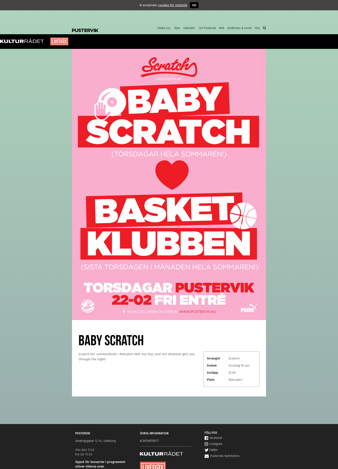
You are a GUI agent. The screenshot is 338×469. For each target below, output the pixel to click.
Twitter (211, 450)
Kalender (189, 28)
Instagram (213, 444)
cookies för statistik (172, 5)
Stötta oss (164, 28)
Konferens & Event (239, 28)
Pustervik (106, 26)
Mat (221, 28)
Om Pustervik (207, 28)
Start (177, 28)
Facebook (213, 438)
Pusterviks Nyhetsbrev (222, 456)
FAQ (257, 28)
